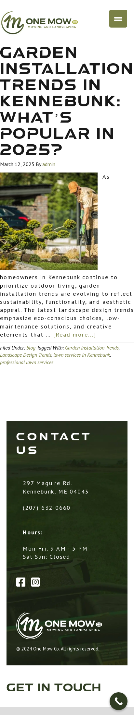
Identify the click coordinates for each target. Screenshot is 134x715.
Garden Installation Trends (92, 347)
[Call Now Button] (118, 701)
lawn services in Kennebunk (81, 355)
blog (30, 347)
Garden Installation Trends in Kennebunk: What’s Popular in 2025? (67, 102)
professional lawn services (26, 362)
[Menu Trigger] (118, 19)
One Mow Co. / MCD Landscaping (54, 23)
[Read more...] (74, 334)
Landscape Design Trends (25, 355)
